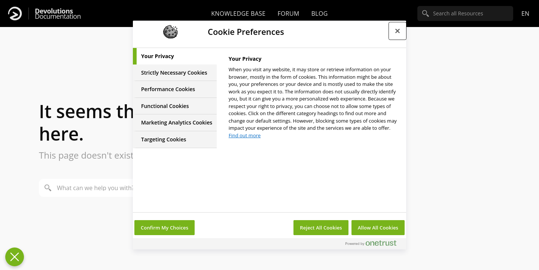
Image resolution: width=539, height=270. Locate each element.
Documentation (58, 13)
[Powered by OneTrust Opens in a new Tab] (373, 244)
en (525, 13)
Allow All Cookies (378, 227)
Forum (288, 13)
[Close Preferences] (14, 257)
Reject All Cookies (321, 227)
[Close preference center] (397, 30)
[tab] (175, 56)
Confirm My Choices (164, 227)
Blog (319, 13)
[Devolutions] (14, 13)
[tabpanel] (314, 99)
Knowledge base (238, 13)
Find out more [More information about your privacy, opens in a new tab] (245, 135)
